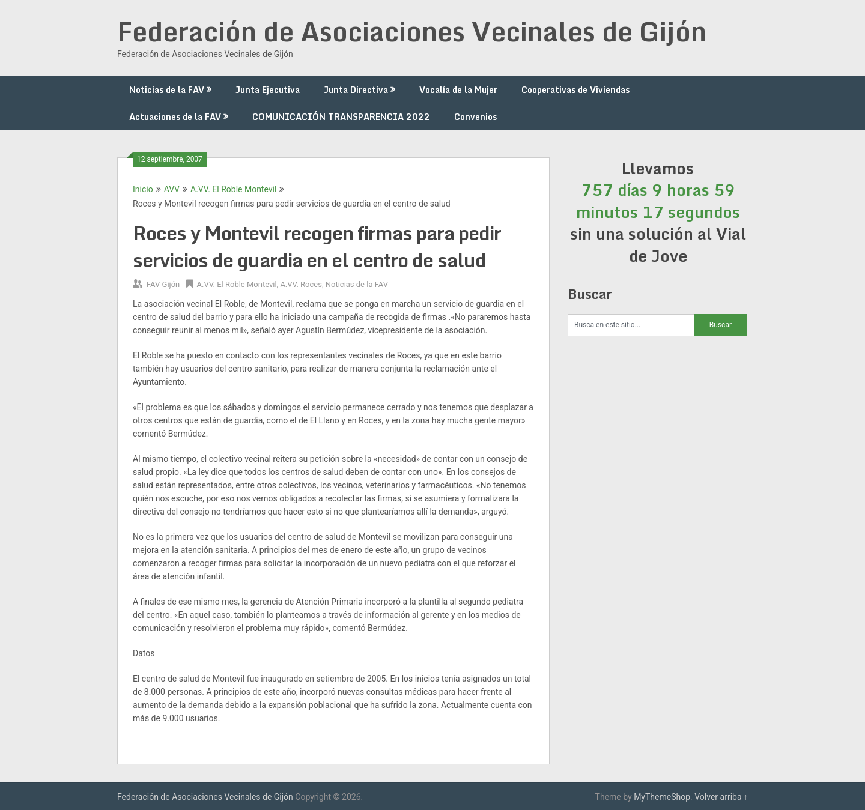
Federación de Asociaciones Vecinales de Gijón (411, 31)
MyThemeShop (662, 797)
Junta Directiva (356, 90)
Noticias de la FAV (166, 90)
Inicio (143, 189)
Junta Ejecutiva (267, 90)
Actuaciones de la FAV (175, 117)
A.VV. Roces (301, 284)
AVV (172, 189)
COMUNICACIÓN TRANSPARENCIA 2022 (341, 117)
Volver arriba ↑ (721, 797)
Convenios (475, 117)
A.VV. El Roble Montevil (233, 189)
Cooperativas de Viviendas (575, 90)
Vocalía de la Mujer (458, 90)
